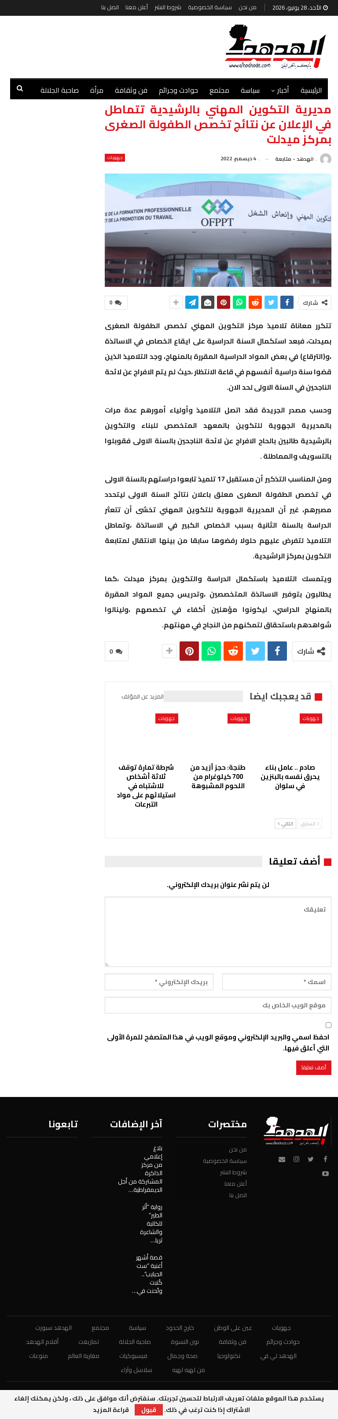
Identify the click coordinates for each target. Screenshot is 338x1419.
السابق (310, 823)
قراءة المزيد (111, 1410)
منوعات (38, 1355)
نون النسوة (185, 1341)
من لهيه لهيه (188, 1370)
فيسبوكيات (133, 1355)
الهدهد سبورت (53, 1327)
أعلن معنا (136, 7)
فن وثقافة (131, 90)
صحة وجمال (182, 1355)
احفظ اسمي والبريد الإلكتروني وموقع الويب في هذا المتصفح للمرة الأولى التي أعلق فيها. (218, 1043)
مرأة (96, 90)
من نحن (248, 7)
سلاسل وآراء (136, 1370)
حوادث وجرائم (178, 90)
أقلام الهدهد (42, 1341)
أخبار (283, 90)
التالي (285, 823)
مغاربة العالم (83, 1355)
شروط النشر (167, 7)
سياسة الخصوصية (210, 7)
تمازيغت (88, 1341)
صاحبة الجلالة (135, 1341)
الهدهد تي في (278, 1355)
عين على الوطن (233, 1327)
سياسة (250, 90)
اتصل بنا (110, 7)
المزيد (70, 90)
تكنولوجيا (228, 1355)
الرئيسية (311, 90)
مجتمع (219, 90)
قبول (148, 1409)
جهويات (114, 158)
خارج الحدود (180, 1327)
